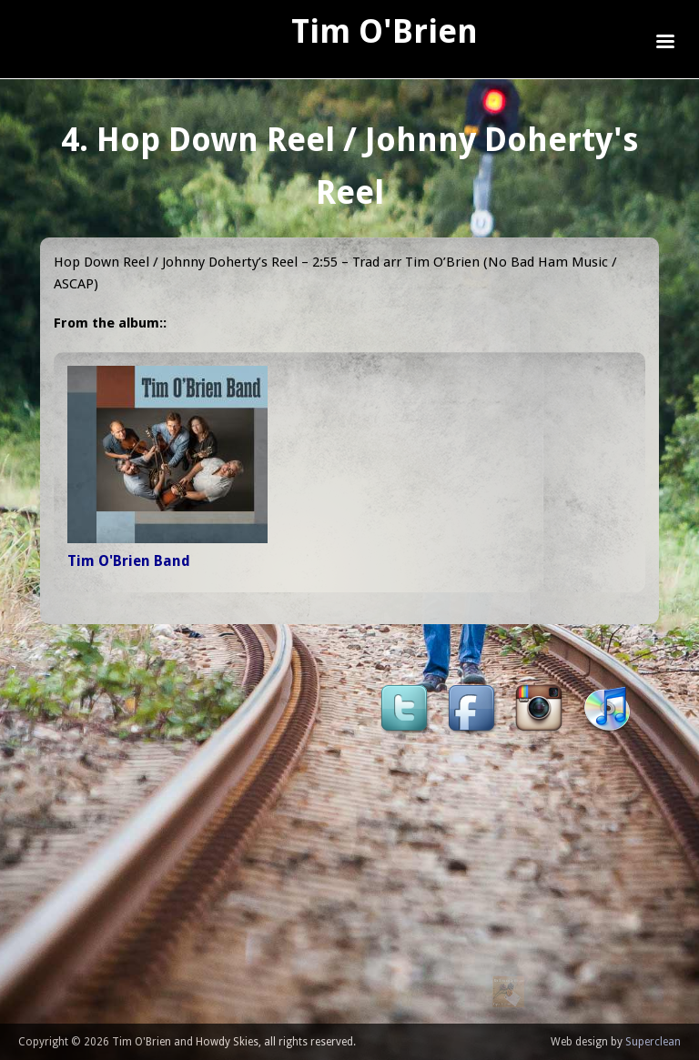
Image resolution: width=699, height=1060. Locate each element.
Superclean (653, 1041)
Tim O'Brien (384, 31)
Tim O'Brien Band (128, 561)
